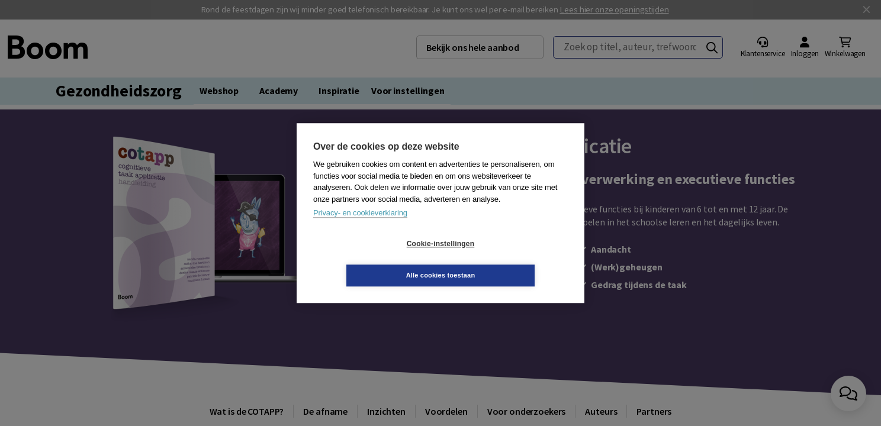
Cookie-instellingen (370, 260)
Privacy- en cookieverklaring (360, 228)
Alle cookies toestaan (511, 259)
